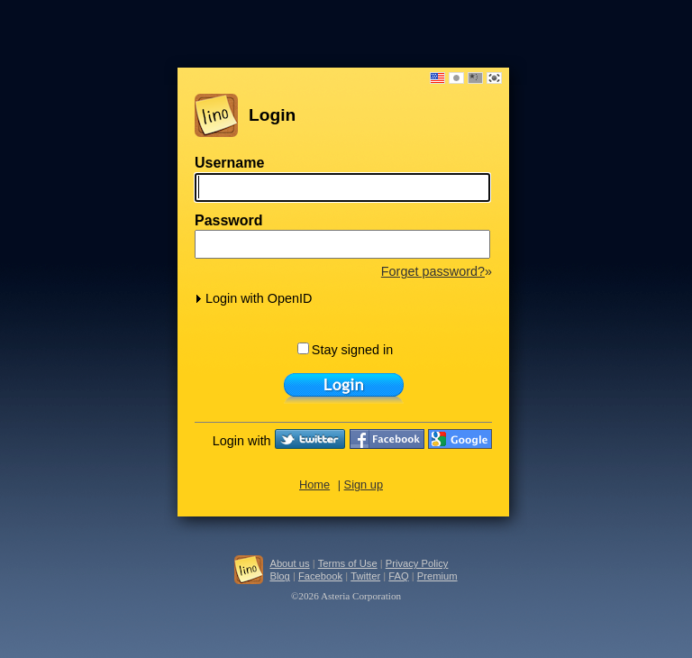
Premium (437, 576)
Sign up (363, 484)
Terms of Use (348, 563)
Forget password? (433, 271)
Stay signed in (345, 350)
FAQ (398, 576)
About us (289, 563)
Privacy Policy (417, 563)
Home (314, 484)
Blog (279, 576)
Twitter (365, 576)
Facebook (320, 576)
